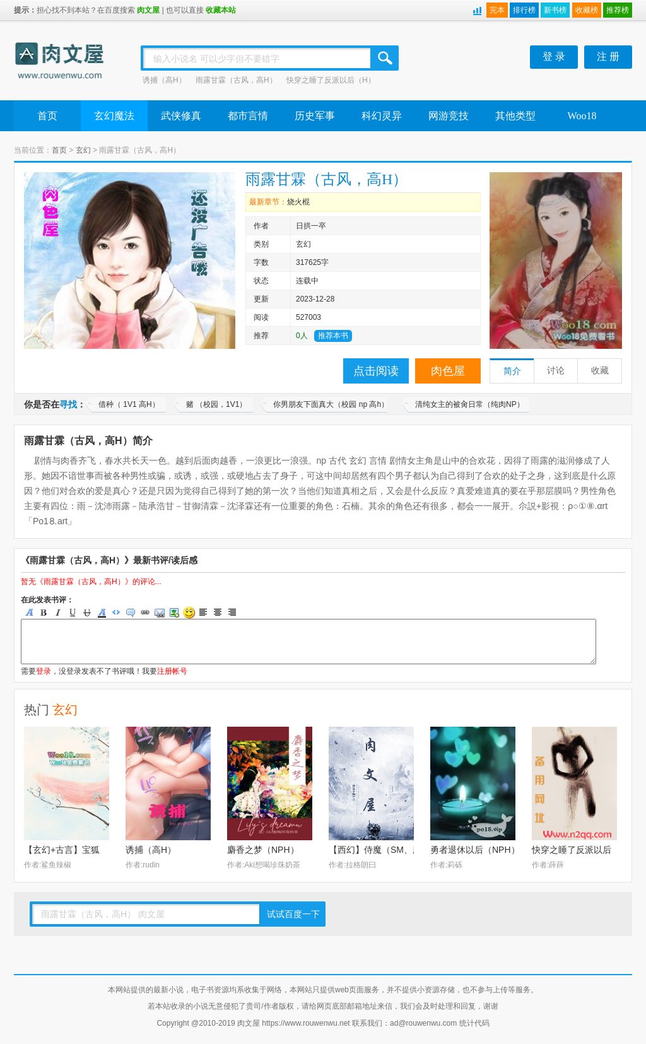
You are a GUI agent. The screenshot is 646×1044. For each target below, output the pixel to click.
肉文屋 (148, 10)
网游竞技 (448, 115)
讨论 (556, 370)
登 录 (554, 56)
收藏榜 (586, 10)
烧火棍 (298, 201)
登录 (43, 671)
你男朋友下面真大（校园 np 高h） (331, 404)
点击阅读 (376, 371)
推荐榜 (617, 10)
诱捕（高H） (164, 80)
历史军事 (315, 115)
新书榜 (555, 10)
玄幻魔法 (114, 115)
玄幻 (83, 150)
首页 (47, 115)
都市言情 (248, 115)
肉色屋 (448, 371)
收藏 (600, 370)
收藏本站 (221, 10)
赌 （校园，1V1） (216, 404)
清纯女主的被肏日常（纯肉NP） (469, 404)
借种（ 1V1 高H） (129, 404)
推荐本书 (333, 335)
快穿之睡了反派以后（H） (330, 80)
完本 (497, 10)
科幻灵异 (381, 115)
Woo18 (582, 115)
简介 (512, 371)
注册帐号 (172, 671)
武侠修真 (181, 115)
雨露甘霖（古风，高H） (236, 80)
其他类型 (515, 115)
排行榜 (524, 10)
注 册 (608, 56)
